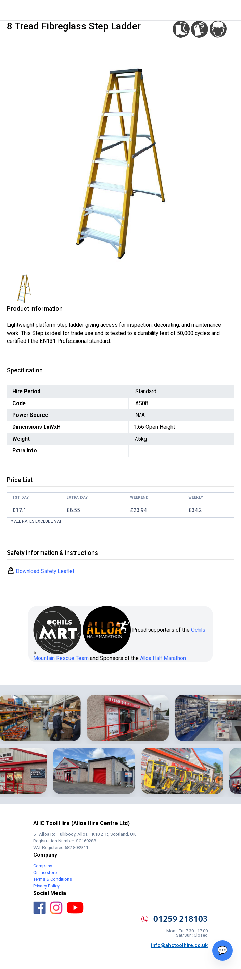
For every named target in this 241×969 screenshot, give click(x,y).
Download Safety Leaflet (44, 571)
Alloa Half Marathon (163, 658)
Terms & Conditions (52, 879)
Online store (45, 872)
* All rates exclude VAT (36, 521)
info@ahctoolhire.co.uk (179, 945)
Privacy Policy (46, 886)
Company (42, 865)
